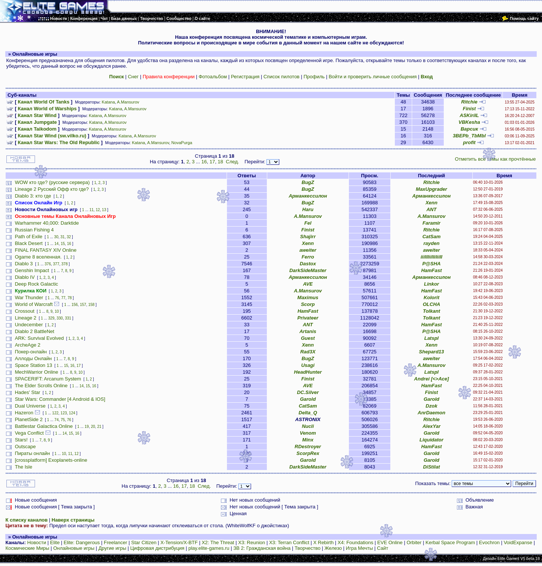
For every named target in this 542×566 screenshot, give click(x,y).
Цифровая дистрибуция (157, 548)
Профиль (313, 76)
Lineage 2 (25, 318)
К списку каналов (26, 520)
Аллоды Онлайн (33, 358)
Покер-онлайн (31, 352)
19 (87, 426)
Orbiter (414, 542)
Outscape (25, 446)
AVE (308, 284)
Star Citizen (143, 542)
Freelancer (115, 542)
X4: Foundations (355, 542)
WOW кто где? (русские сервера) (52, 182)
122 (55, 413)
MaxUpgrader (431, 189)
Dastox (308, 263)
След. (232, 161)
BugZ (307, 182)
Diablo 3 (24, 263)
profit (469, 142)
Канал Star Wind (37, 115)
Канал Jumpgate (37, 122)
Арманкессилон (308, 196)
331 (68, 318)
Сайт (382, 548)
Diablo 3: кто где (33, 196)
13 (104, 210)
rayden (431, 243)
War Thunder (29, 297)
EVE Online (389, 542)
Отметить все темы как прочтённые (495, 159)
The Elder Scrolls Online (41, 385)
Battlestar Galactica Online (44, 426)
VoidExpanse (518, 542)
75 (63, 420)
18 (220, 161)
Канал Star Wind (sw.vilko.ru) (52, 135)
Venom (308, 433)
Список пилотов (281, 76)
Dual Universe (30, 406)
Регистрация (245, 76)
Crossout (24, 311)
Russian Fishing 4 (34, 230)
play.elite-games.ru (208, 548)
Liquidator (432, 440)
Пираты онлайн (32, 453)
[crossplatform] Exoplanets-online (51, 460)
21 (99, 426)
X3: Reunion (251, 542)
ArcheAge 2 (27, 345)
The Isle (23, 467)
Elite (54, 542)
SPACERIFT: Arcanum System (48, 379)
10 (57, 311)
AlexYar (431, 426)
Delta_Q (307, 412)
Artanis (307, 331)
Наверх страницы (73, 520)
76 (57, 298)
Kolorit (431, 297)
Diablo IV (25, 277)
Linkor (431, 284)
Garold (308, 399)
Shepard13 (431, 352)
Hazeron (24, 412)
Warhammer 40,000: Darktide (47, 223)
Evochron (489, 542)
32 (69, 237)
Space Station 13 (33, 365)
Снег (133, 76)
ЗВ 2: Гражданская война (262, 548)
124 (72, 413)
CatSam (431, 236)
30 (56, 237)
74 (57, 420)
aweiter (307, 250)
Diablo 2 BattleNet (34, 331)
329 (51, 318)
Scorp (308, 304)
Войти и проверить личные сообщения (373, 76)
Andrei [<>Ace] (431, 379)
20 (93, 426)
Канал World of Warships (47, 108)
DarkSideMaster (307, 270)
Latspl (431, 338)
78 (69, 298)
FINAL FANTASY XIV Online (45, 250)
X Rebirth (323, 542)
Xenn (431, 202)
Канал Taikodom (37, 129)
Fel (307, 223)
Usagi (307, 365)
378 (64, 264)
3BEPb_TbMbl (469, 135)
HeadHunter (308, 372)
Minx (308, 440)
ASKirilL (469, 115)
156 (75, 305)
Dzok (431, 406)
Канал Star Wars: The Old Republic (58, 142)
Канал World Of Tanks (43, 102)
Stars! (21, 440)
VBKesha (469, 122)
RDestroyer (308, 446)
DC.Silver (308, 392)
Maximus (307, 297)
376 (48, 264)
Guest (308, 338)
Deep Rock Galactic (36, 284)
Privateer (307, 318)
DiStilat (431, 467)
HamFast (431, 270)
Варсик (469, 129)
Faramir (431, 223)
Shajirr (307, 236)
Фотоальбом (213, 76)
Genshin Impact (32, 270)
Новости (36, 542)
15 (63, 244)
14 (57, 244)
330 (59, 318)
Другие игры (112, 548)
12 (98, 210)
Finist (469, 108)
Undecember (29, 324)
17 (212, 161)
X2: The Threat (218, 542)
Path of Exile (28, 236)
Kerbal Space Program (450, 542)
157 (83, 305)
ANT (431, 209)
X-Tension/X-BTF (179, 542)
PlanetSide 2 (29, 419)
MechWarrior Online (36, 372)
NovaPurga (181, 142)
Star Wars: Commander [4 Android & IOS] (60, 399)
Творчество (308, 548)
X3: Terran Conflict (289, 542)
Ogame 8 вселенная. (38, 257)
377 (56, 264)
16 (204, 161)
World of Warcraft (33, 304)
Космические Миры (27, 548)
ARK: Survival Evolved (39, 338)
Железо (333, 548)
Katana (108, 102)
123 (64, 413)
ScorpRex (308, 453)
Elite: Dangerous (82, 542)
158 (91, 305)
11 (91, 210)
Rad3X (307, 352)
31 (63, 237)
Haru (308, 209)
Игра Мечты (359, 548)
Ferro (307, 257)
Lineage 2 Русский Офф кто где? (51, 189)
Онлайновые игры (73, 548)
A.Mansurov (128, 102)
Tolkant (431, 311)
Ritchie (469, 102)
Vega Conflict (29, 433)
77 (63, 298)
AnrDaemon (432, 412)
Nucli (308, 426)
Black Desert (29, 243)
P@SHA (431, 263)
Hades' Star (27, 392)
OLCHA (431, 304)
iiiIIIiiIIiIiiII (431, 257)
